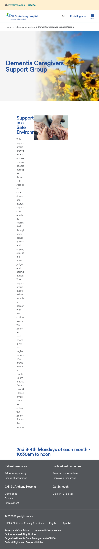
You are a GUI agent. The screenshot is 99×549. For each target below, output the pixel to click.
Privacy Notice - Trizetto (22, 4)
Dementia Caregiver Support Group (56, 27)
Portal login (78, 16)
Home (10, 27)
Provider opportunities (65, 473)
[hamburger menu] (92, 16)
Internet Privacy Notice (48, 530)
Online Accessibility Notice (20, 534)
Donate (9, 498)
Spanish (67, 523)
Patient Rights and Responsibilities (24, 542)
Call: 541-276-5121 (63, 493)
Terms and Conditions (17, 530)
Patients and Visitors (26, 27)
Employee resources (64, 477)
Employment (12, 502)
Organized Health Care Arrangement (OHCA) (30, 538)
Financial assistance (16, 477)
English (53, 523)
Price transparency (15, 473)
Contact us (11, 493)
